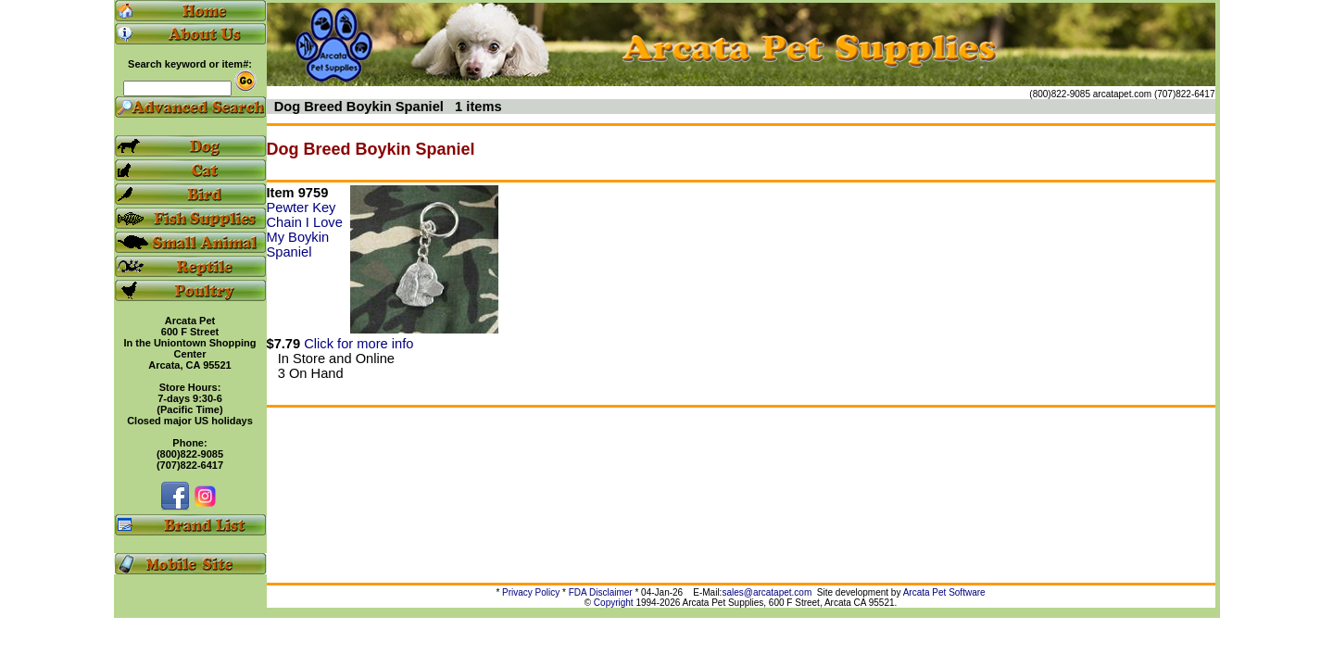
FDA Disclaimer (601, 592)
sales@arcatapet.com (766, 592)
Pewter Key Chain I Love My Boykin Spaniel (305, 229)
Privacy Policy (531, 592)
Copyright (614, 603)
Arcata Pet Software (944, 592)
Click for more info (358, 343)
